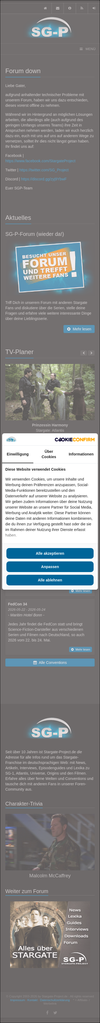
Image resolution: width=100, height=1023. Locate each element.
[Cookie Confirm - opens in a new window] (75, 439)
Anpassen (50, 567)
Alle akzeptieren (50, 553)
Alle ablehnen (50, 580)
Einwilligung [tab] (18, 454)
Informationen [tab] (81, 454)
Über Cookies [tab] (49, 454)
